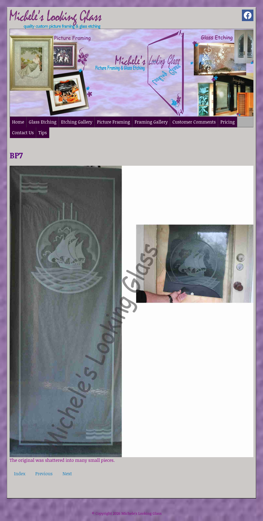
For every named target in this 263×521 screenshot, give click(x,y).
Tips (42, 133)
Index (19, 474)
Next (67, 474)
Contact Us (23, 133)
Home (18, 122)
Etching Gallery (76, 122)
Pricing (227, 122)
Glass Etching (42, 122)
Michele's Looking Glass (141, 513)
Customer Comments (194, 122)
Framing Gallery (151, 122)
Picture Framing (113, 122)
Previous (44, 474)
